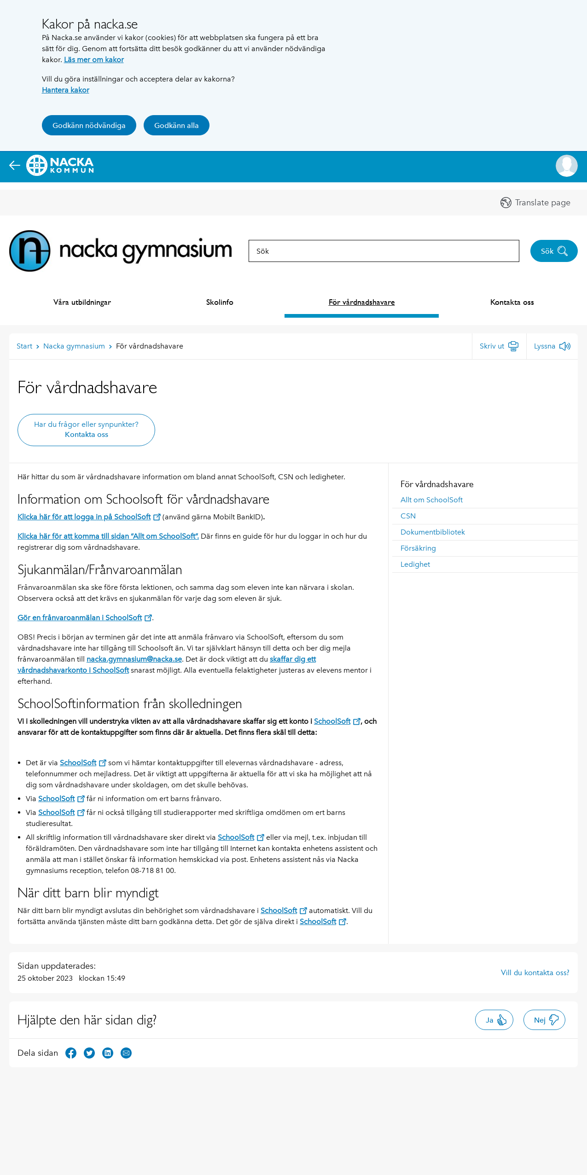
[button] (567, 166)
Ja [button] (496, 1019)
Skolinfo (219, 302)
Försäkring (418, 548)
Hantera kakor (65, 90)
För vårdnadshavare (362, 302)
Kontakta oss (512, 302)
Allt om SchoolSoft (432, 499)
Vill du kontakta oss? (535, 972)
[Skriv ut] (499, 346)
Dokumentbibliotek (433, 532)
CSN (408, 516)
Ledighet (415, 564)
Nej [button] (546, 1019)
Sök (554, 250)
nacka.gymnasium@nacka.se (134, 659)
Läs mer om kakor (94, 59)
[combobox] (384, 251)
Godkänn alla (176, 125)
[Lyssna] (552, 346)
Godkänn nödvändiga (89, 125)
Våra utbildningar (82, 302)
